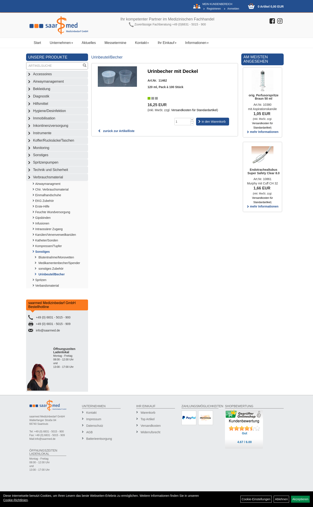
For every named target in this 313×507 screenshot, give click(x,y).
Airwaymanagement (48, 81)
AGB (89, 432)
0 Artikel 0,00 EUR (271, 6)
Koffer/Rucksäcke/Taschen (53, 140)
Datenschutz (94, 425)
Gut (244, 433)
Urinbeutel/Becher (51, 274)
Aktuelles (89, 43)
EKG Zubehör (44, 200)
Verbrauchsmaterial (48, 177)
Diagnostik (41, 96)
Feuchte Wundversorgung (52, 212)
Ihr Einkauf (167, 43)
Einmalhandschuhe (48, 195)
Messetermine (115, 43)
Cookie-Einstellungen (256, 499)
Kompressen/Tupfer (48, 246)
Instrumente (42, 133)
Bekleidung (41, 89)
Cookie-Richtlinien (15, 500)
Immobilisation (44, 118)
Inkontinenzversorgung (50, 125)
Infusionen (42, 223)
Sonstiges (40, 155)
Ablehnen (281, 499)
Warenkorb (148, 412)
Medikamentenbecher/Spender (59, 263)
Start (37, 43)
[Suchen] (84, 66)
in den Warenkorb (214, 121)
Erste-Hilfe (42, 206)
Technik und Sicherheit (50, 170)
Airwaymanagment (47, 184)
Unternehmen (61, 43)
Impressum (93, 419)
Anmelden (233, 8)
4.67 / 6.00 (244, 442)
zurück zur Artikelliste (116, 131)
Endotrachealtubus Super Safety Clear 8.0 (264, 171)
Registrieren (214, 8)
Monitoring (41, 148)
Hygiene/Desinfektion (49, 111)
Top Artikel (148, 419)
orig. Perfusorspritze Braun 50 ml (263, 97)
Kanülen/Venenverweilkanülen (55, 234)
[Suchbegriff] (54, 66)
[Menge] (182, 121)
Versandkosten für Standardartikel (194, 110)
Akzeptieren (300, 499)
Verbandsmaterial (47, 285)
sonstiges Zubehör (50, 268)
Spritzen (40, 280)
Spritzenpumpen (45, 162)
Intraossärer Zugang (49, 229)
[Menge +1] (192, 120)
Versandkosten (151, 425)
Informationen (197, 43)
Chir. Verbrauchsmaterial (51, 189)
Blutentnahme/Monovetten (56, 257)
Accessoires (42, 74)
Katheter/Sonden (46, 240)
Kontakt (142, 43)
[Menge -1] (192, 123)
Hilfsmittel (40, 103)
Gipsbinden (43, 217)
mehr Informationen (262, 132)
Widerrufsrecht (150, 432)
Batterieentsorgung (99, 438)
